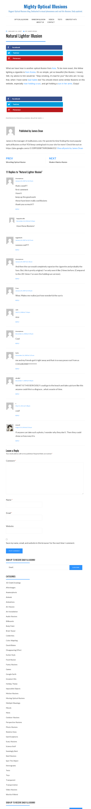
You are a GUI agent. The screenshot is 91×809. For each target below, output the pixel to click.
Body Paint (10, 605)
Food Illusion (11, 639)
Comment (11, 439)
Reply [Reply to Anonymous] (17, 188)
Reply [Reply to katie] (17, 348)
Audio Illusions (11, 595)
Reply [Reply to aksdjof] (17, 373)
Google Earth (11, 653)
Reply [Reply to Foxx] (17, 279)
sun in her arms (65, 73)
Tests (60, 20)
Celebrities (10, 615)
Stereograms (11, 744)
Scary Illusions (11, 720)
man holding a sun (32, 73)
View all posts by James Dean (70, 127)
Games (8, 648)
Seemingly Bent (12, 730)
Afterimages (10, 566)
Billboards (10, 600)
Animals (9, 576)
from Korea (30, 62)
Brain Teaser (11, 610)
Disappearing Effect (13, 629)
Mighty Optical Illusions (45, 6)
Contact (51, 23)
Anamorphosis (11, 571)
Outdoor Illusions (22, 97)
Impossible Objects (13, 667)
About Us (40, 23)
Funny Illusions (11, 643)
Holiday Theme (11, 663)
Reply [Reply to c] (17, 394)
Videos (51, 20)
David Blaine (11, 624)
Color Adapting (12, 619)
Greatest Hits (71, 20)
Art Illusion (10, 586)
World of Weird (12, 773)
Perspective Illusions (14, 701)
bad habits (32, 70)
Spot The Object (12, 740)
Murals (8, 687)
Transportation (12, 764)
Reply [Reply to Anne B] (17, 420)
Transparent (10, 759)
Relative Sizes (36, 97)
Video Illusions (11, 769)
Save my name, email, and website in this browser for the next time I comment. (40, 522)
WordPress (58, 804)
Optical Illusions (21, 20)
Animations (10, 581)
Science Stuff (11, 725)
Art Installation (12, 590)
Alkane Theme (33, 804)
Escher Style (10, 634)
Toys (8, 754)
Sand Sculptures (12, 716)
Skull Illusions (11, 735)
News (8, 692)
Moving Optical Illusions (15, 677)
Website (10, 505)
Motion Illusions (12, 672)
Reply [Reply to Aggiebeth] (17, 229)
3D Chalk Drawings (13, 562)
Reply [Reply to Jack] (17, 301)
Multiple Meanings (13, 682)
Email (9, 492)
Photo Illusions (12, 706)
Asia (54, 58)
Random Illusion (38, 20)
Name (9, 478)
